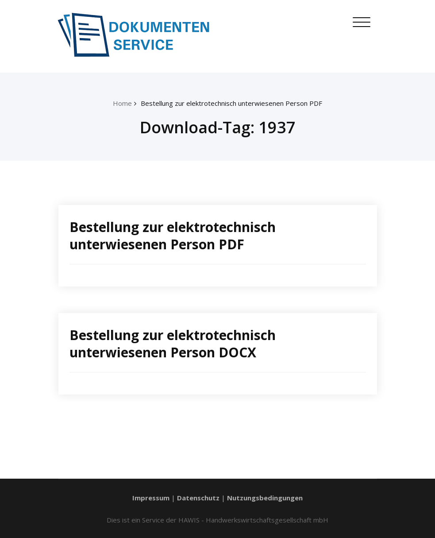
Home (122, 103)
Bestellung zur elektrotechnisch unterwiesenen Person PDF (231, 103)
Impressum (150, 497)
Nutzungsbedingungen (265, 497)
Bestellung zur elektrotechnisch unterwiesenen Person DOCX (172, 343)
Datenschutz (198, 497)
